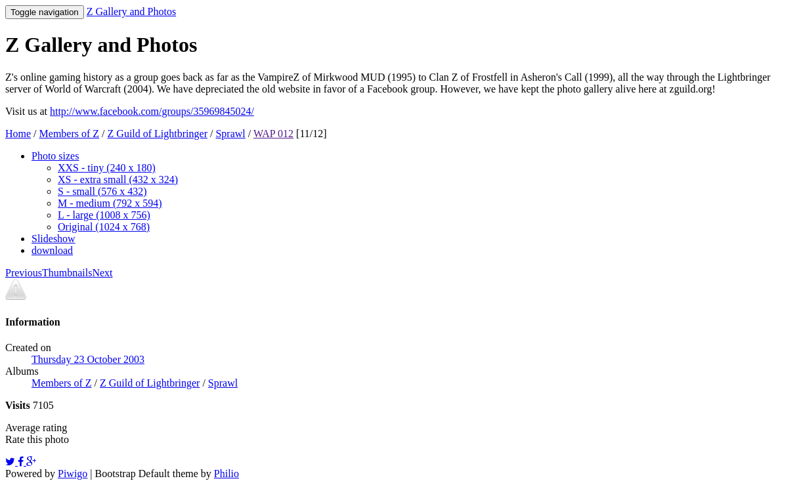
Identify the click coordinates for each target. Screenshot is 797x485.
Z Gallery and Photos (131, 11)
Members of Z (69, 133)
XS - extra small (118, 179)
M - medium (110, 203)
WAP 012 (273, 133)
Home (18, 133)
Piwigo (72, 473)
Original (104, 226)
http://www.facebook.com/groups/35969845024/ (152, 111)
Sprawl (230, 133)
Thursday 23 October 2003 (88, 359)
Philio (226, 473)
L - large (104, 215)
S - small (102, 191)
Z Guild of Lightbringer (157, 133)
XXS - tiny (107, 167)
